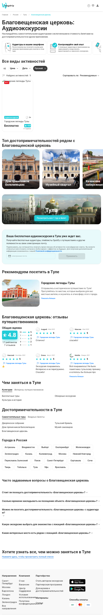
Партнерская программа (49, 580)
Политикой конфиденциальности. (64, 251)
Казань (6, 594)
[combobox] (54, 6)
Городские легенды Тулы (58, 282)
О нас (22, 577)
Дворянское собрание (13, 419)
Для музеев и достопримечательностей (49, 586)
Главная (5, 15)
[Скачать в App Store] (77, 578)
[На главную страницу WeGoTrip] (9, 6)
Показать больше (49, 298)
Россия (15, 15)
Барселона (8, 587)
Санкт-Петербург (7, 578)
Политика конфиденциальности (30, 598)
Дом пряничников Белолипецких (18, 423)
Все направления (9, 603)
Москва (6, 583)
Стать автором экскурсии (49, 577)
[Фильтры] (4, 68)
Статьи (39, 599)
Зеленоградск (9, 598)
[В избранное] (29, 82)
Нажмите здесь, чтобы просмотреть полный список (28, 553)
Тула (25, 15)
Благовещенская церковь (41, 15)
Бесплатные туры (10, 392)
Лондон (6, 591)
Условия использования (27, 592)
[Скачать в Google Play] (77, 586)
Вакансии (24, 580)
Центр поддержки (25, 586)
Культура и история (12, 396)
